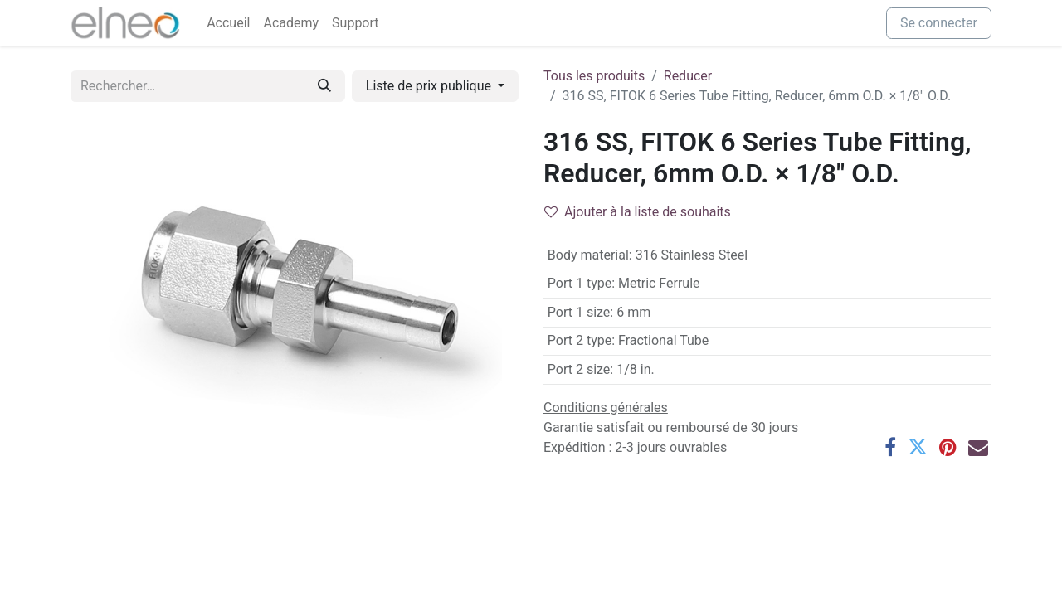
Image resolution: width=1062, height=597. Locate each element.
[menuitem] (228, 23)
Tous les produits (594, 76)
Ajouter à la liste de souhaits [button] (637, 212)
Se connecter (938, 23)
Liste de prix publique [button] (430, 86)
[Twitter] (918, 447)
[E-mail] (978, 447)
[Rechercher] (324, 86)
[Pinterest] (948, 447)
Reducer (688, 76)
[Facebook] (890, 447)
